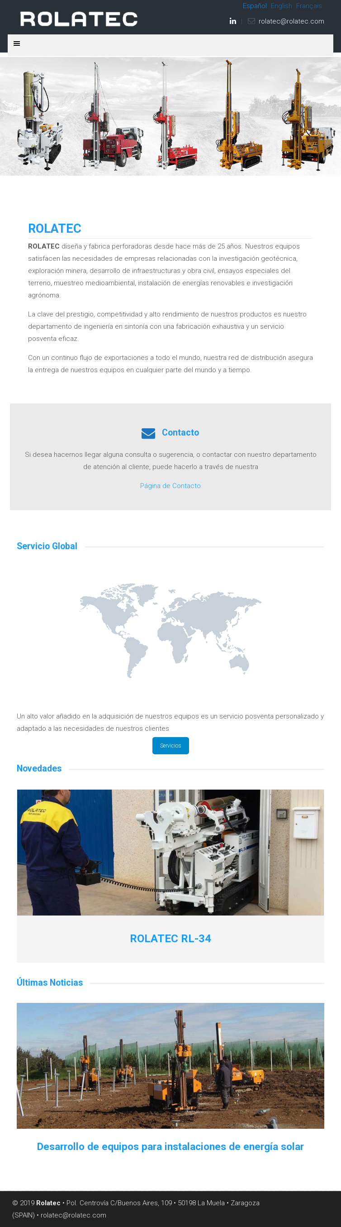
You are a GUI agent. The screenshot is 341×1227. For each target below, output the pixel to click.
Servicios (170, 746)
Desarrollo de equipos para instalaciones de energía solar (170, 1146)
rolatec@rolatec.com (291, 21)
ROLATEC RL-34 (170, 938)
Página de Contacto (170, 486)
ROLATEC (80, 19)
